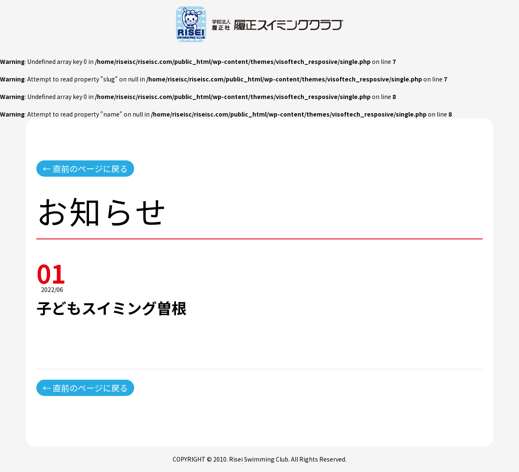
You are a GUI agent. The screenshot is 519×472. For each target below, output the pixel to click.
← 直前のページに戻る (85, 168)
